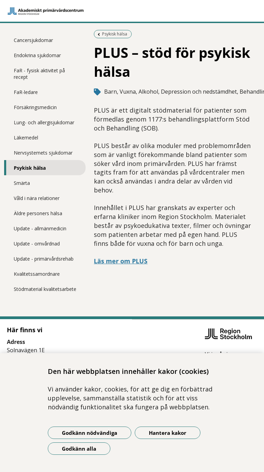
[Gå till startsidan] (132, 11)
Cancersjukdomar (33, 40)
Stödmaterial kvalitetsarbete (45, 289)
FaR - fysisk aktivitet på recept (39, 73)
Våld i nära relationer (36, 198)
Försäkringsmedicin (35, 107)
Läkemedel (26, 137)
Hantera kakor (167, 432)
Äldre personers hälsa (38, 213)
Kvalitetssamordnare (37, 274)
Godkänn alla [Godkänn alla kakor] (79, 448)
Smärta (22, 183)
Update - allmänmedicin (40, 228)
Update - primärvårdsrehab (44, 258)
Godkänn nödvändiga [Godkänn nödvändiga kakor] (89, 432)
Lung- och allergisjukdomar (44, 122)
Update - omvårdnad (37, 243)
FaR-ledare (26, 92)
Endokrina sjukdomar (37, 55)
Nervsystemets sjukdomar (43, 152)
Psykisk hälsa (30, 168)
